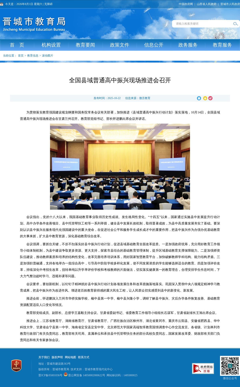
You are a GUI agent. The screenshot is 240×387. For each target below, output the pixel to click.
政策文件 (123, 45)
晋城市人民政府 (230, 4)
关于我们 (44, 357)
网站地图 (70, 357)
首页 (21, 55)
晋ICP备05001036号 (50, 375)
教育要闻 (89, 45)
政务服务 (191, 45)
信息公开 (157, 45)
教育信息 (32, 55)
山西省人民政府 (206, 4)
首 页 (22, 45)
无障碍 (48, 4)
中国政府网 (186, 4)
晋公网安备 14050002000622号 (86, 375)
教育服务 (222, 45)
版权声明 (57, 357)
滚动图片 (47, 55)
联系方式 (83, 357)
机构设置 (55, 45)
